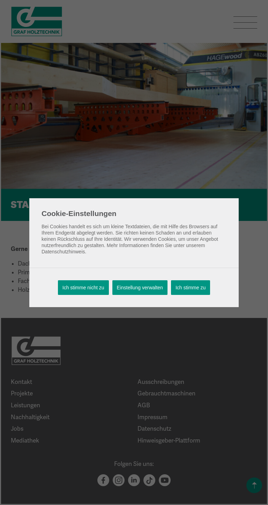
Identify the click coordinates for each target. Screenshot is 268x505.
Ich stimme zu (191, 287)
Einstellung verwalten (140, 287)
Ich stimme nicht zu (83, 287)
